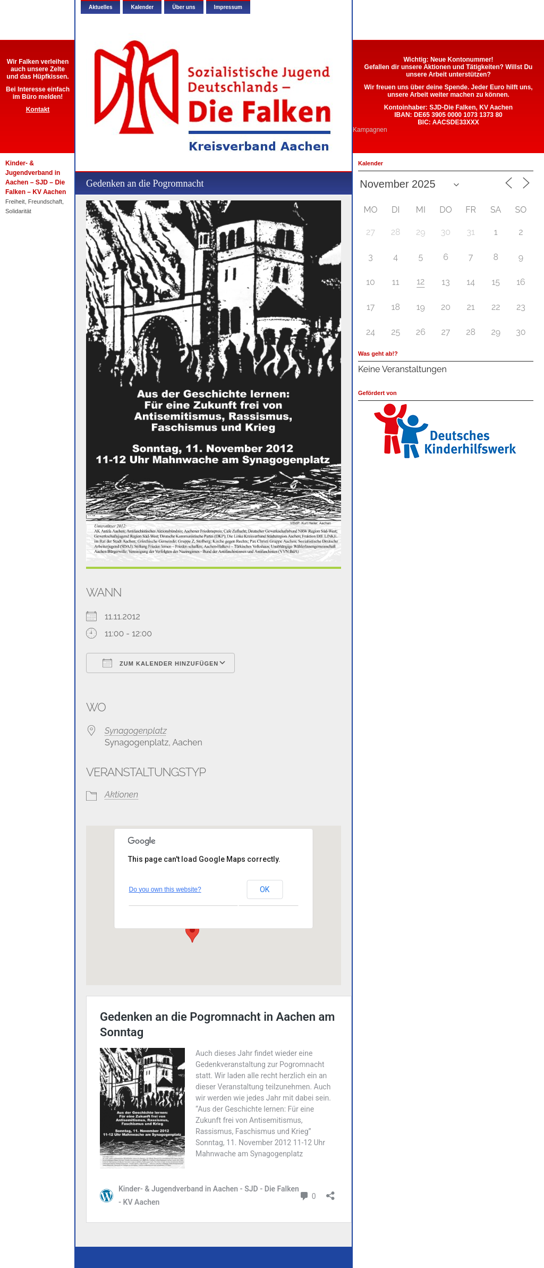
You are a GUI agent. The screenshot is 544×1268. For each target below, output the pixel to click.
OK (264, 889)
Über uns (183, 7)
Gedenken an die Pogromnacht (144, 183)
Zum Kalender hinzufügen (160, 663)
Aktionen (121, 795)
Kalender (142, 7)
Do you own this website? (165, 889)
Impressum (228, 7)
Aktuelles (100, 7)
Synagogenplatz (136, 731)
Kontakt (38, 109)
